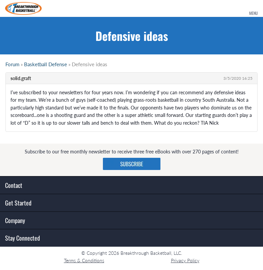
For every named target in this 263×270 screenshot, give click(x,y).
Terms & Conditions (84, 260)
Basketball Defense (45, 64)
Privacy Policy (185, 260)
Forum (12, 64)
